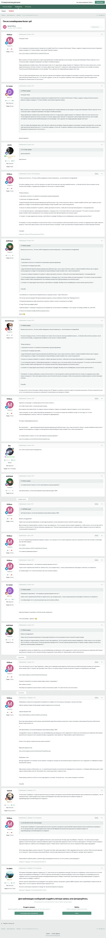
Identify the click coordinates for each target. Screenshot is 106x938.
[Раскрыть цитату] (21, 91)
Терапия (19, 28)
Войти (76, 913)
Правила (11, 11)
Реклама (28, 6)
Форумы (3, 11)
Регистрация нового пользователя (29, 913)
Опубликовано (26, 34)
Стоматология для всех (10, 2)
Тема (48, 933)
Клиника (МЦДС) (7, 6)
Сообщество (18, 7)
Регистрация (100, 2)
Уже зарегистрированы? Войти (84, 2)
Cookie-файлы (56, 933)
